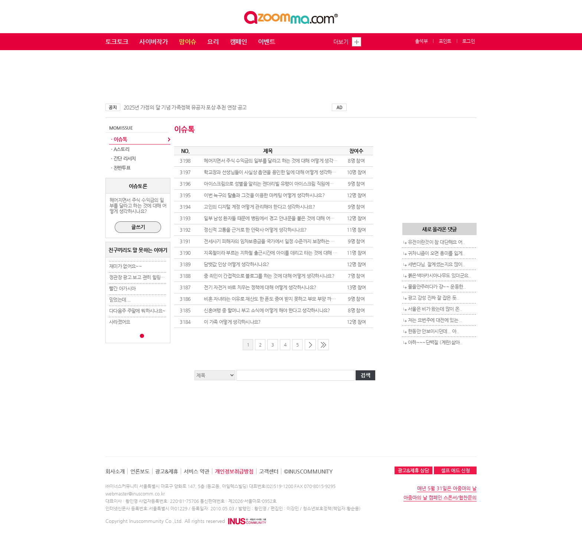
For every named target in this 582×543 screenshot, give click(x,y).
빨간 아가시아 (122, 288)
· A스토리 (120, 149)
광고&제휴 (166, 471)
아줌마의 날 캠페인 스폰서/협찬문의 (440, 497)
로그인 (468, 41)
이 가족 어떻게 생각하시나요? (232, 322)
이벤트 (266, 41)
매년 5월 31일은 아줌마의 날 (447, 488)
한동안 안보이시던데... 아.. (433, 331)
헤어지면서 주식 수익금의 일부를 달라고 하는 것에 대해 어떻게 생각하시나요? (278, 160)
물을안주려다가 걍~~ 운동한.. (436, 286)
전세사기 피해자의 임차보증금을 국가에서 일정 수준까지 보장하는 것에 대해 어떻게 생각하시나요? (297, 241)
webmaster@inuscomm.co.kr (135, 493)
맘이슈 (187, 41)
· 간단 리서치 (123, 158)
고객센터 (268, 471)
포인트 (445, 41)
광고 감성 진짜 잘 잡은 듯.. (433, 297)
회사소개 (115, 471)
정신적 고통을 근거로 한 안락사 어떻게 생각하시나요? (255, 230)
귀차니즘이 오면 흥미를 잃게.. (436, 253)
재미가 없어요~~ (125, 266)
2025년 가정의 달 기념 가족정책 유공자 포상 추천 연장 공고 (185, 107)
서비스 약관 (196, 471)
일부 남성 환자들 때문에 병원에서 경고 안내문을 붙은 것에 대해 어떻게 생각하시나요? (285, 218)
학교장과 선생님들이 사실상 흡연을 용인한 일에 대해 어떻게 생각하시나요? (275, 172)
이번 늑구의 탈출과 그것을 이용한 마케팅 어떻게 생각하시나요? (264, 195)
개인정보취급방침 (234, 471)
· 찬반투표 (120, 167)
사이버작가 (153, 41)
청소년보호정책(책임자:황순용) (331, 508)
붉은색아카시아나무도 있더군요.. (439, 275)
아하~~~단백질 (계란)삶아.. (435, 342)
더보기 (340, 42)
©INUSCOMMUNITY (308, 471)
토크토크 (116, 41)
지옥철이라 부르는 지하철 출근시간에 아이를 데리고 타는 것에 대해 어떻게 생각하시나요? (289, 253)
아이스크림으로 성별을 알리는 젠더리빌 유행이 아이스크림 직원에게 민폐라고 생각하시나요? (292, 183)
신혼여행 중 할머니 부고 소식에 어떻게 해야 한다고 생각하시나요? (267, 310)
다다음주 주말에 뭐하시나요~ (137, 310)
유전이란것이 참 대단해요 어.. (436, 242)
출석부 (421, 41)
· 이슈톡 (119, 139)
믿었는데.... (120, 299)
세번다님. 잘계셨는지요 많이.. (436, 264)
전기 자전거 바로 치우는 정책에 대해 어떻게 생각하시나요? (260, 287)
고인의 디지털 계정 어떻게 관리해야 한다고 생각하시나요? (259, 206)
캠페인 (238, 41)
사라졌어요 (119, 322)
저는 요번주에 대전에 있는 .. (435, 320)
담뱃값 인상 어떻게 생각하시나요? (236, 264)
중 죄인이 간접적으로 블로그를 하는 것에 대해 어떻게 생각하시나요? (269, 276)
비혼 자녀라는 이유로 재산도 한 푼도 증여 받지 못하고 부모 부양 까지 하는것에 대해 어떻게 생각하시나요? (305, 299)
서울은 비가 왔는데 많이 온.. (435, 309)
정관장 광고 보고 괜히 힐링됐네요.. (142, 277)
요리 (213, 41)
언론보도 (140, 471)
